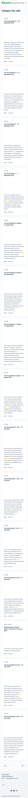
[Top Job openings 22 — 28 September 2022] (14, 32)
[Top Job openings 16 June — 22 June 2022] (14, 728)
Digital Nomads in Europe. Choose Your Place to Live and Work (13, 628)
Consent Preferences (7, 776)
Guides (5, 624)
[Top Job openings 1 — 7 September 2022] (14, 185)
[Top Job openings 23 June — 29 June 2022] (14, 676)
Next (23, 765)
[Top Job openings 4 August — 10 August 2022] (14, 387)
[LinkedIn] (14, 790)
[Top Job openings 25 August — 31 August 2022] (14, 234)
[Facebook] (11, 790)
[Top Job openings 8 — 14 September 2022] (14, 135)
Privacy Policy (5, 774)
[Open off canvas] (25, 2)
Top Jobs (6, 18)
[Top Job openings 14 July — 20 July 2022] (14, 490)
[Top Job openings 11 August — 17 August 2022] (14, 335)
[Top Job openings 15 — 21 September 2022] (14, 84)
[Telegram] (16, 790)
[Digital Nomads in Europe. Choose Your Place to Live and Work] (14, 639)
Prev (5, 765)
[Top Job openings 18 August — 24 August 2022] (14, 284)
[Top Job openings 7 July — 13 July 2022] (14, 539)
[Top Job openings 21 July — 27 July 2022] (14, 438)
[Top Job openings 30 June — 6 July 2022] (14, 589)
